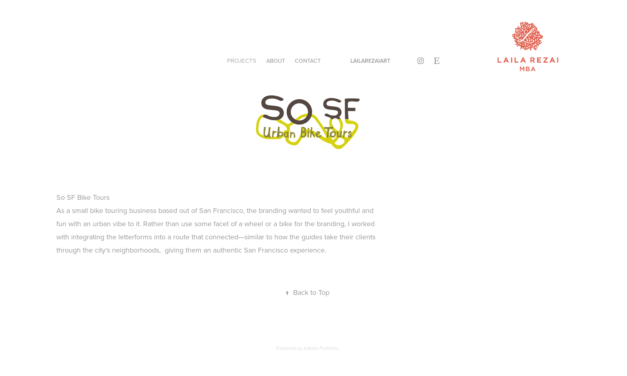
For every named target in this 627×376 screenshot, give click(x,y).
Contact (308, 61)
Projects (241, 60)
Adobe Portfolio (321, 348)
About (275, 61)
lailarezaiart (370, 61)
